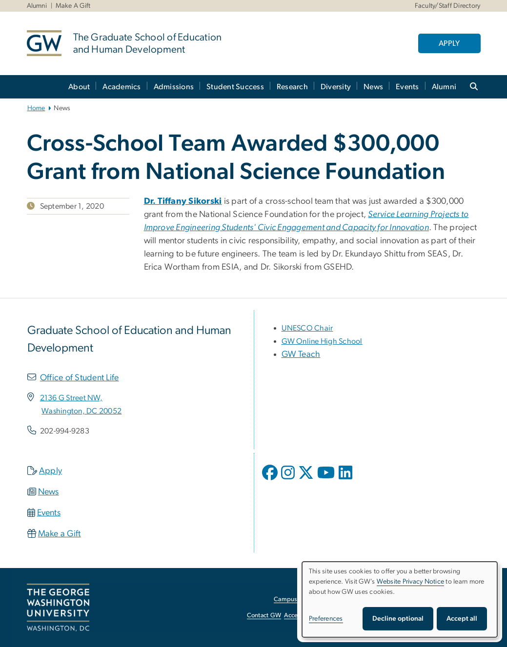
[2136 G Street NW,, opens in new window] (71, 397)
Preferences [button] (326, 618)
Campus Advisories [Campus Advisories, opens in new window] (300, 599)
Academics (121, 87)
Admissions (174, 87)
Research (292, 87)
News (373, 87)
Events (407, 87)
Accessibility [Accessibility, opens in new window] (301, 615)
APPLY (449, 43)
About (79, 87)
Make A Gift (73, 5)
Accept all (461, 618)
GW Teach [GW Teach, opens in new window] (301, 354)
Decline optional (398, 618)
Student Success (235, 87)
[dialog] (399, 599)
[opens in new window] (271, 480)
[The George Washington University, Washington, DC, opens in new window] (58, 607)
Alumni (37, 5)
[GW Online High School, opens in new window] (322, 341)
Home (36, 108)
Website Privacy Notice (411, 581)
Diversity (336, 87)
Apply (50, 471)
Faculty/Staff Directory (448, 5)
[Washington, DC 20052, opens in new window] (81, 411)
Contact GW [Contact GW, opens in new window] (264, 615)
